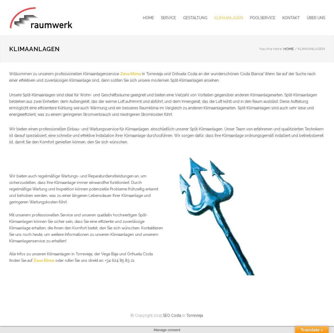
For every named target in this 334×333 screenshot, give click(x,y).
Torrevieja (194, 315)
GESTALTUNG (195, 18)
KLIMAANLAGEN (228, 18)
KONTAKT (291, 18)
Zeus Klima (130, 74)
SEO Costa (172, 315)
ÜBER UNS (316, 18)
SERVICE (168, 18)
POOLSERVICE (262, 18)
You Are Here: (271, 49)
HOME (148, 18)
